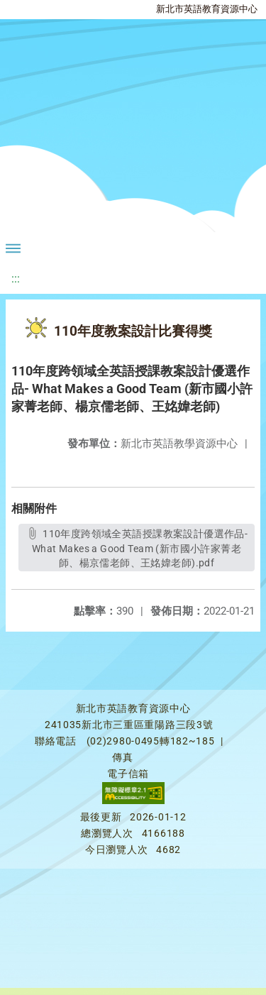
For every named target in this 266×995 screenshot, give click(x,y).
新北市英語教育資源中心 (206, 9)
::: (15, 278)
